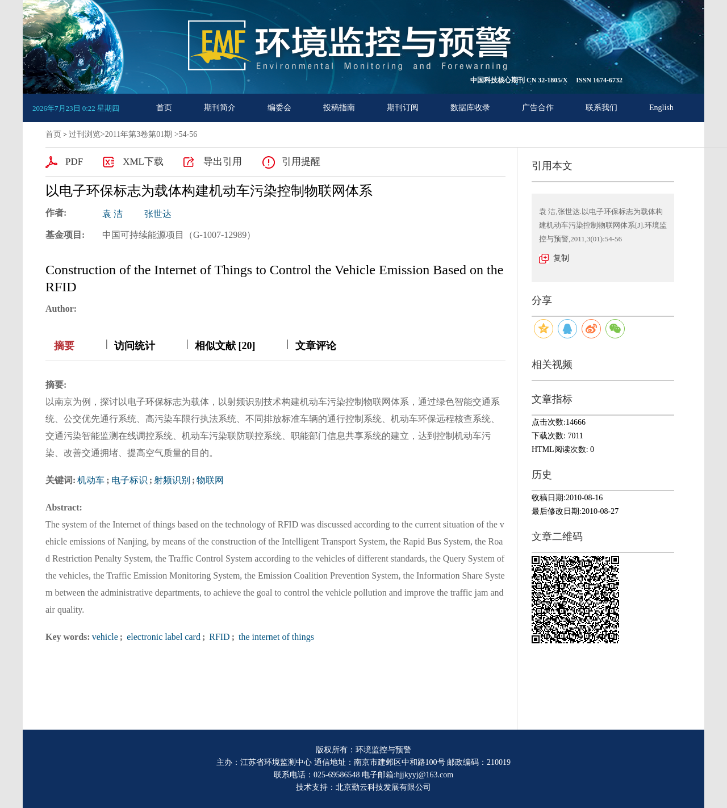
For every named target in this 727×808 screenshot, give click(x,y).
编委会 (279, 107)
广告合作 (538, 107)
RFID (218, 637)
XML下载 (143, 161)
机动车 (91, 480)
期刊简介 (220, 107)
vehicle (105, 637)
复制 (561, 258)
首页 (164, 107)
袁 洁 (112, 214)
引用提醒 (301, 161)
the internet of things (275, 637)
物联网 (210, 480)
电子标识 (129, 480)
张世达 (158, 214)
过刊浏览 (85, 134)
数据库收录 (470, 107)
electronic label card (162, 637)
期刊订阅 (403, 107)
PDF (74, 161)
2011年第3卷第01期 (138, 134)
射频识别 (172, 480)
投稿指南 (339, 107)
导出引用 (222, 161)
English (661, 107)
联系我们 (601, 107)
